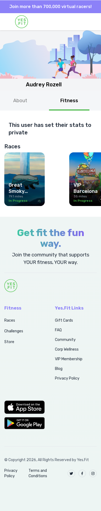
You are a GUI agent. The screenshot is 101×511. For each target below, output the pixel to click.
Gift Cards (64, 320)
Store (9, 342)
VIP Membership (68, 359)
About (20, 101)
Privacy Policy (67, 378)
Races (9, 320)
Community (65, 339)
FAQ (58, 330)
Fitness (69, 101)
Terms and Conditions (38, 473)
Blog (58, 368)
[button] (23, 407)
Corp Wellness (67, 349)
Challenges (13, 331)
